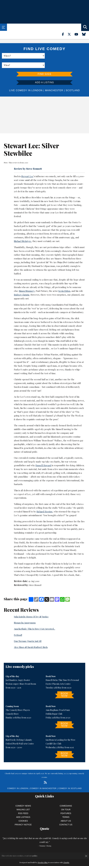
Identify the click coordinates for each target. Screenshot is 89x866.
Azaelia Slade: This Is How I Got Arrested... (34, 619)
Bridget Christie (22, 285)
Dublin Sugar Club (54, 704)
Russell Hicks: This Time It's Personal (62, 670)
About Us (66, 811)
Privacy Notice (23, 815)
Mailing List (23, 800)
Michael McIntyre (22, 231)
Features (65, 804)
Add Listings (23, 808)
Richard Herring (44, 502)
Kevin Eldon (64, 281)
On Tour (65, 800)
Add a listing (44, 73)
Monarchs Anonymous (25, 613)
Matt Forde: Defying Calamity (19, 730)
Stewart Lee (27, 166)
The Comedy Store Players (18, 700)
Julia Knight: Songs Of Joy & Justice (31, 607)
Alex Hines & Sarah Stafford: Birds (31, 637)
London (36, 81)
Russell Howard (43, 455)
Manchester (54, 81)
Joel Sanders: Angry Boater (18, 670)
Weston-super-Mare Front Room (21, 674)
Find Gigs (44, 64)
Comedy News (23, 796)
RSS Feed (23, 804)
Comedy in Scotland (70, 779)
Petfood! (18, 625)
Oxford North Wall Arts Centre (20, 734)
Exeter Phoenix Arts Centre (58, 674)
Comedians (66, 796)
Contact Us (65, 815)
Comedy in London (17, 779)
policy (34, 855)
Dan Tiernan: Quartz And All (27, 631)
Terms (65, 808)
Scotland (73, 81)
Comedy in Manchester (43, 779)
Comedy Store (12, 704)
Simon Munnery (26, 281)
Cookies (23, 811)
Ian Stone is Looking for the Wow (60, 730)
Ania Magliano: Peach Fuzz (58, 700)
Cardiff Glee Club (53, 734)
